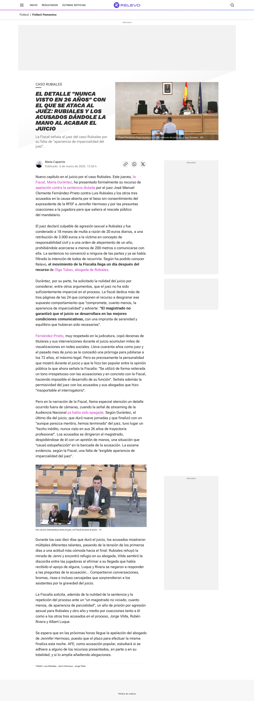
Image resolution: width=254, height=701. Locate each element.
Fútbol (24, 14)
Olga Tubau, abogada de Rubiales (81, 270)
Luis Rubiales (50, 666)
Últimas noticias (74, 5)
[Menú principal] (21, 5)
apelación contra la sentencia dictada (65, 187)
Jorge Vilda (80, 666)
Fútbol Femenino (44, 14)
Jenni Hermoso (65, 666)
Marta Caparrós (55, 161)
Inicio (33, 5)
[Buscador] (232, 5)
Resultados (50, 5)
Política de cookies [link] (127, 694)
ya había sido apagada (85, 412)
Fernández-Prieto (49, 336)
